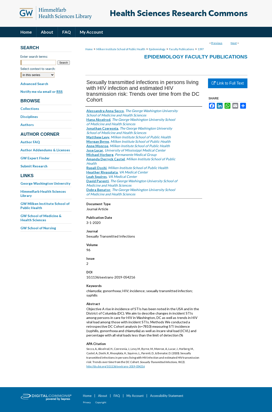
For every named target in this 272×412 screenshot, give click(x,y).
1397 (201, 49)
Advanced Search (34, 84)
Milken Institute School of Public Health (120, 49)
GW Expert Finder (35, 158)
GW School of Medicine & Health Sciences (41, 218)
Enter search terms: (34, 56)
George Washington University (45, 183)
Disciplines (29, 117)
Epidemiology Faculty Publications (195, 56)
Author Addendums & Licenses (45, 150)
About (102, 396)
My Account (135, 396)
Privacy (87, 402)
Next (234, 43)
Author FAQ (30, 142)
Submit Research (33, 166)
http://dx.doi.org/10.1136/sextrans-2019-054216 (115, 366)
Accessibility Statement (166, 396)
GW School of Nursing (38, 228)
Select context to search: (37, 69)
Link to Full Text (228, 83)
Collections (29, 108)
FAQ (117, 396)
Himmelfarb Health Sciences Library (43, 193)
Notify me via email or (41, 91)
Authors (27, 125)
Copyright (100, 402)
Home (89, 49)
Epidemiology (157, 49)
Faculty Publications (181, 49)
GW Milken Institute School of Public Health (45, 205)
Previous (216, 43)
